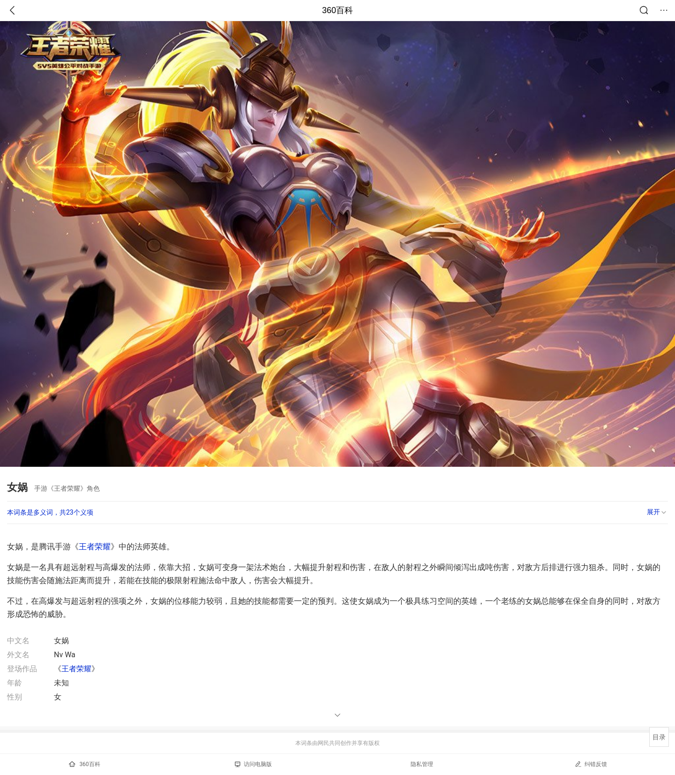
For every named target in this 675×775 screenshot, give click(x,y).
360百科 (337, 10)
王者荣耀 (95, 546)
